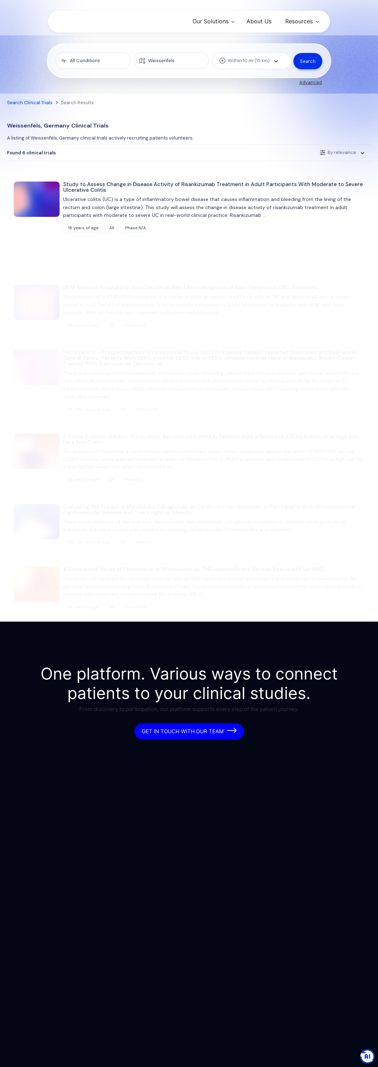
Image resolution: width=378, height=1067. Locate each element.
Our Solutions (210, 21)
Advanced (310, 82)
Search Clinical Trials (30, 103)
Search (308, 61)
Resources (299, 21)
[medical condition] (93, 60)
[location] (170, 60)
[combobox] (250, 61)
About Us (259, 21)
